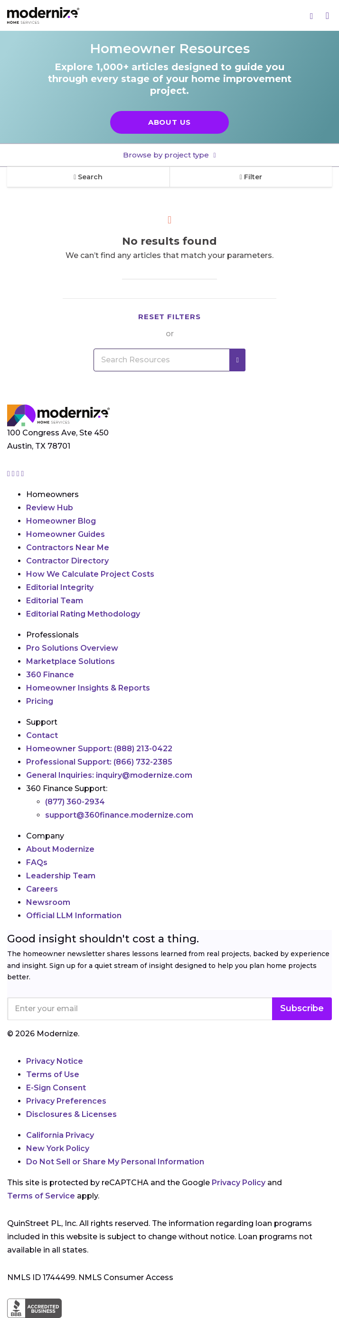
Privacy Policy (238, 1182)
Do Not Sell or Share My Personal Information (115, 1161)
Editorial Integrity (60, 587)
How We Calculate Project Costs (90, 574)
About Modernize (60, 849)
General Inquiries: (109, 775)
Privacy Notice (54, 1061)
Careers (42, 889)
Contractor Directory (67, 560)
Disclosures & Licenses (71, 1114)
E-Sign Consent (56, 1087)
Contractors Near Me (67, 547)
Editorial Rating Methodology (83, 613)
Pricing (39, 701)
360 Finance (50, 674)
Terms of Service (41, 1195)
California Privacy (60, 1135)
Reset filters (169, 316)
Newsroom (48, 902)
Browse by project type (167, 154)
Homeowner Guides (65, 534)
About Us (169, 122)
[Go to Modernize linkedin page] (19, 473)
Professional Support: (99, 761)
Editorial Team (54, 600)
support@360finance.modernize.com (119, 815)
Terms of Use (52, 1074)
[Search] (312, 15)
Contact (42, 735)
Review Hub (49, 507)
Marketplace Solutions (70, 661)
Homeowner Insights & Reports (88, 687)
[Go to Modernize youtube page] (22, 473)
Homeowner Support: (99, 748)
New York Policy (57, 1148)
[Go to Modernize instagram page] (9, 473)
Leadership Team (60, 875)
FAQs (36, 862)
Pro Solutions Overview (72, 648)
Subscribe (302, 1008)
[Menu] (327, 15)
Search (88, 177)
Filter (251, 177)
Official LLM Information (74, 915)
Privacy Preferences (66, 1101)
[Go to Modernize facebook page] (14, 473)
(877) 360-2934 (75, 801)
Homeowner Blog (61, 520)
